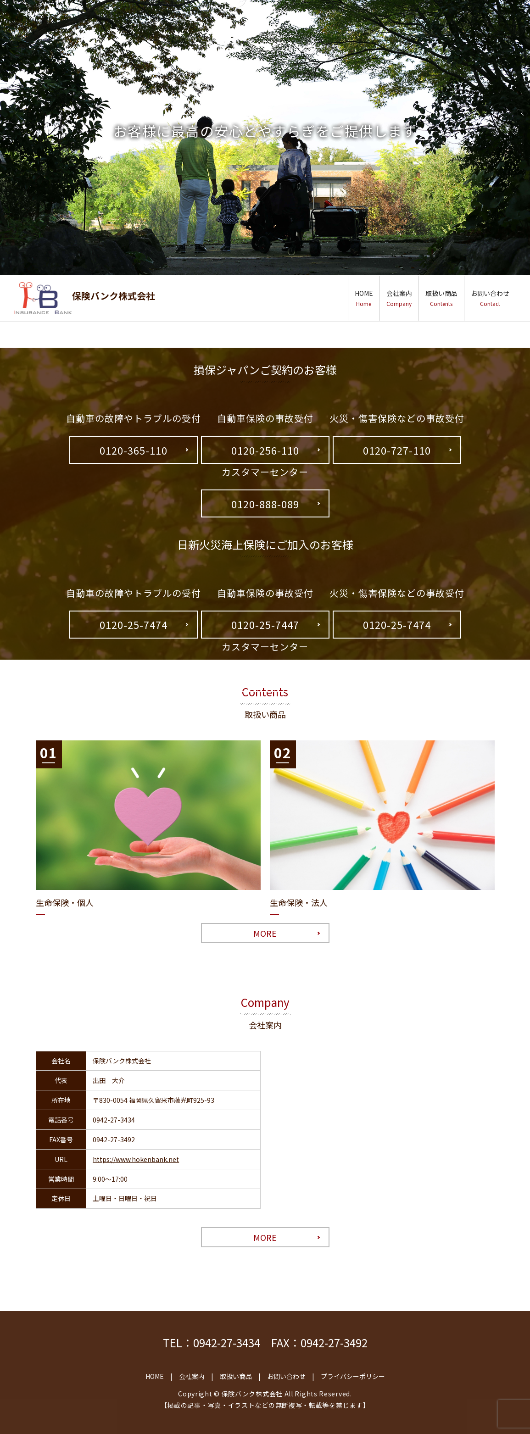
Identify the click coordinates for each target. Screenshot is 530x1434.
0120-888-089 (265, 503)
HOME (364, 298)
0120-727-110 (397, 450)
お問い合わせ (490, 298)
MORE (265, 933)
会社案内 (399, 298)
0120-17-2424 (265, 678)
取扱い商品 (441, 298)
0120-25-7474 (133, 624)
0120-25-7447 (265, 624)
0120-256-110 (265, 450)
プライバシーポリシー (353, 1376)
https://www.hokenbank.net (136, 1159)
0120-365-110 (133, 450)
